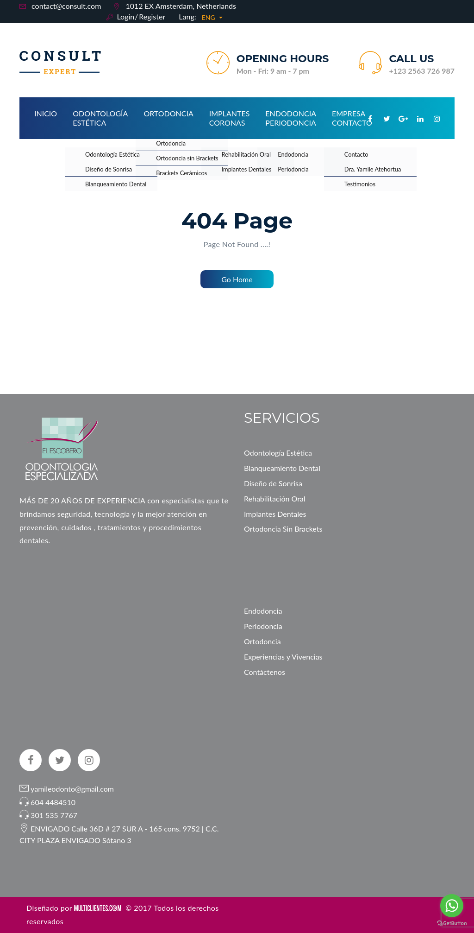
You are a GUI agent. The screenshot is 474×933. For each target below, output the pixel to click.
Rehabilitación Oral (275, 498)
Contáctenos (264, 671)
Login (125, 16)
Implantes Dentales (275, 513)
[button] (212, 17)
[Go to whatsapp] (451, 905)
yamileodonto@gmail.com (71, 788)
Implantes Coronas (229, 118)
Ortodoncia (168, 113)
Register (152, 16)
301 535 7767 (54, 815)
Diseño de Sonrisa (273, 483)
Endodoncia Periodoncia (290, 118)
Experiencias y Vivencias (283, 656)
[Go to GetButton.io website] (452, 923)
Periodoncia (263, 626)
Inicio (45, 113)
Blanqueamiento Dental (282, 467)
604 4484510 (53, 802)
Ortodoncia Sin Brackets (283, 528)
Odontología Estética (100, 118)
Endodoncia (263, 610)
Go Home (236, 279)
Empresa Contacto (352, 118)
